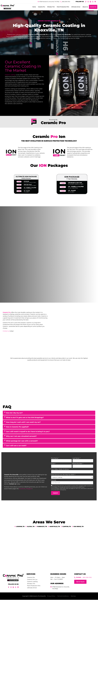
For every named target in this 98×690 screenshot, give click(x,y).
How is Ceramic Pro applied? (17, 427)
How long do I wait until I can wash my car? (23, 422)
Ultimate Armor (75, 7)
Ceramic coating (10, 75)
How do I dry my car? (14, 413)
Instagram (29, 488)
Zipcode (53, 480)
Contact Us (93, 7)
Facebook (22, 488)
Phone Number (77, 463)
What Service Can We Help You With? (63, 474)
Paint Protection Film (63, 7)
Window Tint (51, 7)
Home (34, 7)
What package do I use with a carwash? (22, 441)
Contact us (6, 331)
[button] (49, 413)
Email (53, 463)
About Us (85, 7)
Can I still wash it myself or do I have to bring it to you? (28, 431)
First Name (54, 458)
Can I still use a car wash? (16, 445)
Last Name (76, 458)
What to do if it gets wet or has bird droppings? (25, 417)
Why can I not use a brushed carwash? (21, 436)
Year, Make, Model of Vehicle (60, 469)
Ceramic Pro (41, 7)
